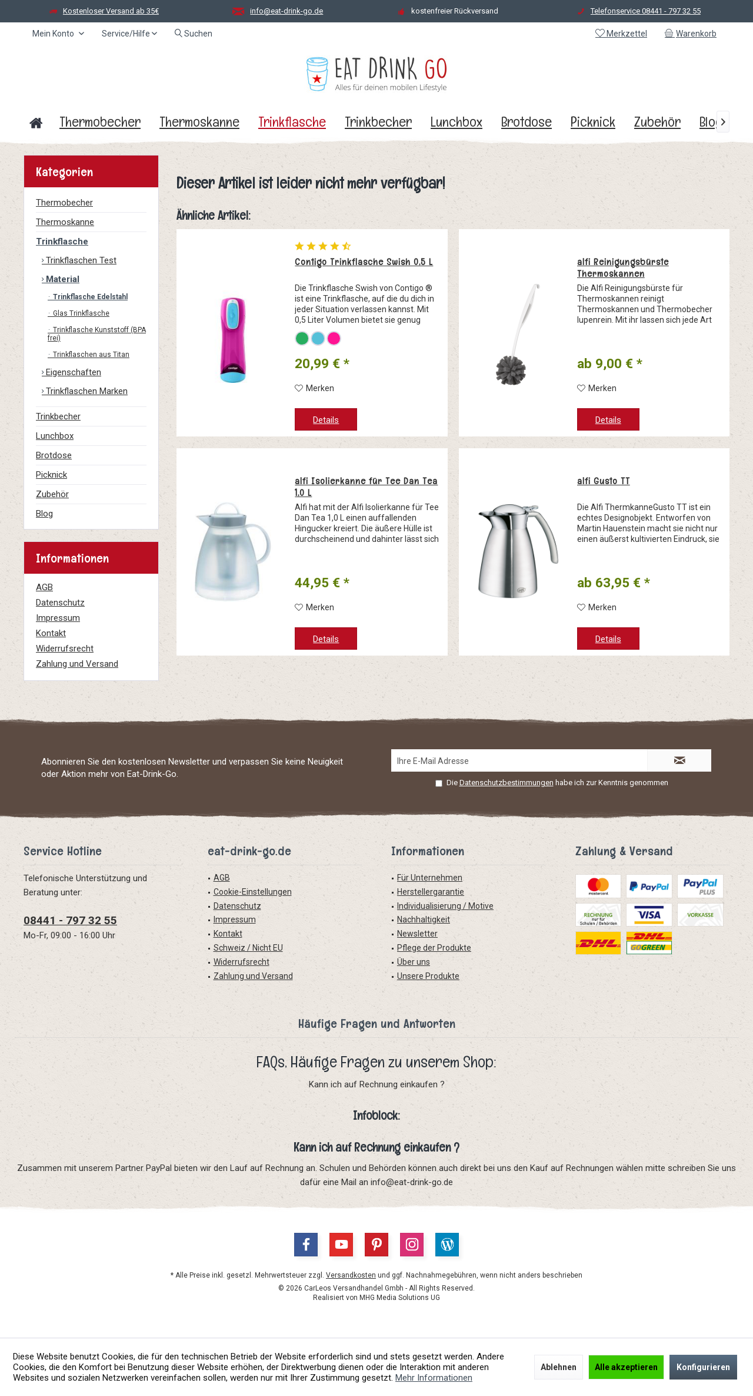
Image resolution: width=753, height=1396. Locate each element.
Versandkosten (351, 1275)
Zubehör (52, 494)
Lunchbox (55, 436)
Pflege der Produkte (434, 947)
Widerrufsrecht (65, 648)
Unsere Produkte (428, 976)
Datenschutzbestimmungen (506, 782)
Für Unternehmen (429, 877)
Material (61, 279)
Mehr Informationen (433, 1377)
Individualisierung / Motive (445, 906)
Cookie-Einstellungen (253, 892)
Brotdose (54, 455)
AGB (44, 587)
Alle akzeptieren (626, 1367)
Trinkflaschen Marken (86, 391)
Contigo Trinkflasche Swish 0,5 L (364, 262)
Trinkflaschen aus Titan (90, 354)
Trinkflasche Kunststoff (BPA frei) (97, 334)
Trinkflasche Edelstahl (89, 297)
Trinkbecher (58, 416)
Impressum (58, 618)
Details (326, 420)
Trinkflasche (62, 241)
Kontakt (51, 633)
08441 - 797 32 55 (70, 920)
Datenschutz (60, 602)
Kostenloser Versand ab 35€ (111, 10)
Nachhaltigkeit (423, 919)
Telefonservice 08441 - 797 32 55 (646, 10)
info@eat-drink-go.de (286, 10)
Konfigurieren (703, 1367)
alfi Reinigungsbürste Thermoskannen (623, 268)
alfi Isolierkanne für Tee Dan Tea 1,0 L (366, 487)
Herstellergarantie (430, 892)
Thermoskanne (65, 222)
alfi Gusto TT (603, 481)
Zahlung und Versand (77, 664)
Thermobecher (64, 202)
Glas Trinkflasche (80, 313)
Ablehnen (559, 1367)
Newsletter (417, 933)
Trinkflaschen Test (80, 260)
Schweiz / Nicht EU (248, 947)
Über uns (413, 962)
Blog (44, 513)
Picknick (51, 474)
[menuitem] (692, 33)
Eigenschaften (72, 372)
